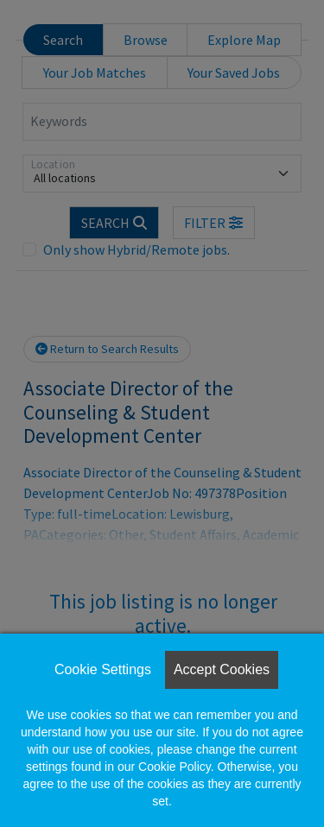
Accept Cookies (222, 669)
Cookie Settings (102, 669)
